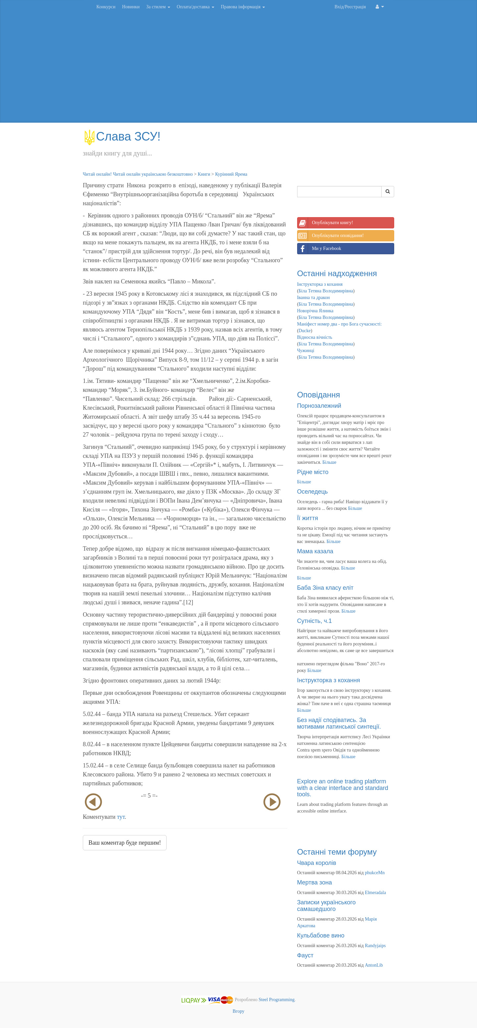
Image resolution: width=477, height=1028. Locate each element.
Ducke (304, 330)
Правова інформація (243, 6)
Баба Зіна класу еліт (325, 587)
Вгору (238, 1011)
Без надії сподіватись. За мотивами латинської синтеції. (339, 723)
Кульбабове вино (320, 935)
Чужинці (305, 350)
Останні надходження (337, 273)
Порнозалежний (319, 405)
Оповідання (318, 394)
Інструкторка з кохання (320, 284)
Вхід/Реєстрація (350, 6)
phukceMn (375, 872)
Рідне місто (313, 472)
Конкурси (105, 6)
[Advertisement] (238, 69)
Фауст (305, 955)
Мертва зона (314, 882)
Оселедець (312, 491)
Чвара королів (316, 863)
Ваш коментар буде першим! (124, 842)
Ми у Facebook (319, 248)
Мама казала (315, 551)
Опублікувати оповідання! (330, 235)
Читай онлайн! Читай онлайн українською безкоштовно (138, 174)
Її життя (307, 518)
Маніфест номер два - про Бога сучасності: (339, 324)
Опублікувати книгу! (325, 222)
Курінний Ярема (231, 174)
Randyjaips (375, 945)
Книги (204, 174)
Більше (329, 462)
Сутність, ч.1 (314, 621)
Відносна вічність (314, 337)
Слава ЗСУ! (122, 136)
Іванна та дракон (313, 297)
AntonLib (374, 965)
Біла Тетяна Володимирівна (325, 290)
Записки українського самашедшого (326, 905)
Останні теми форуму (337, 851)
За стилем (158, 6)
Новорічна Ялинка (315, 310)
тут (121, 817)
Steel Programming (277, 1000)
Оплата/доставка (195, 6)
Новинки (130, 6)
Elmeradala (375, 892)
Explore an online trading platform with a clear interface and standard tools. (342, 788)
